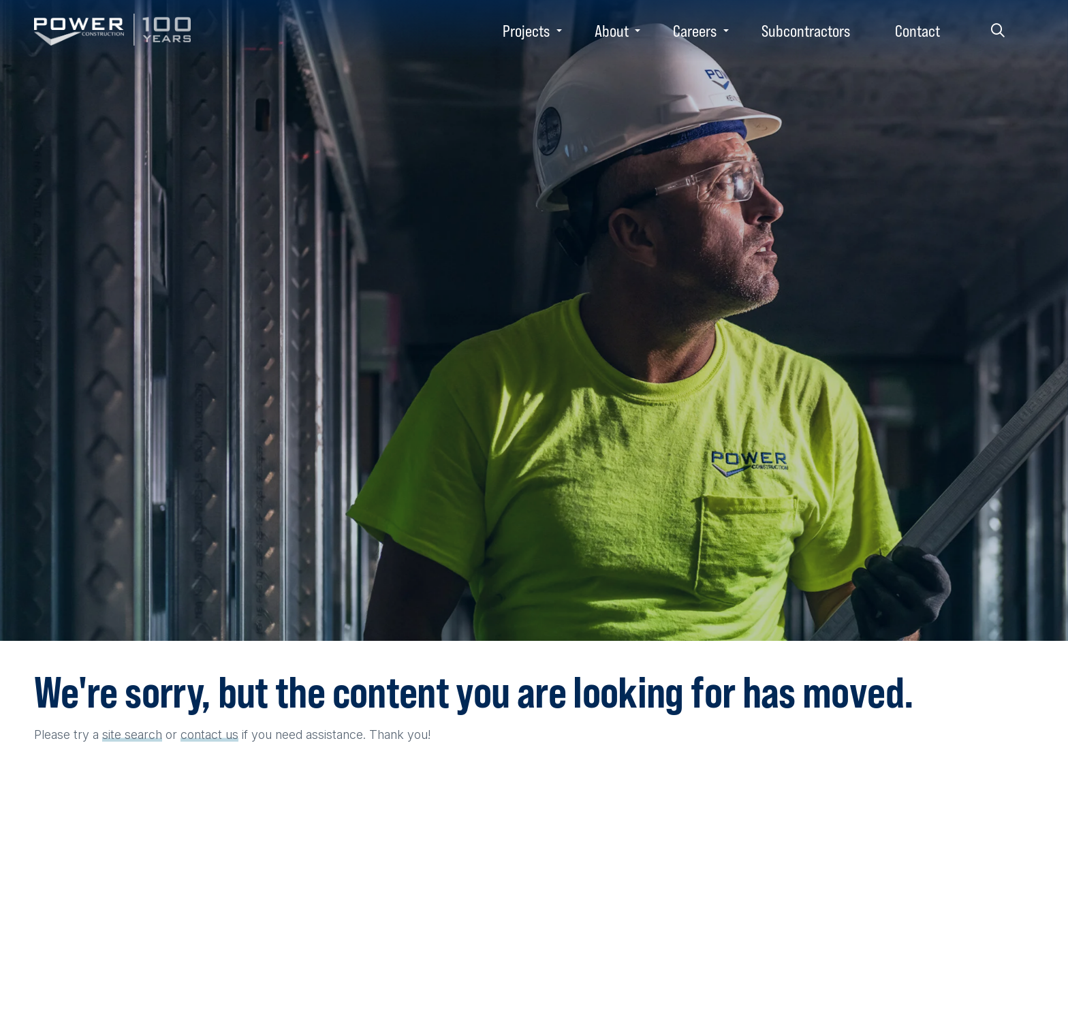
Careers (695, 30)
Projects (526, 30)
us (231, 734)
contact (201, 734)
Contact (917, 30)
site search (132, 734)
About (612, 30)
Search (998, 30)
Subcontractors (805, 30)
